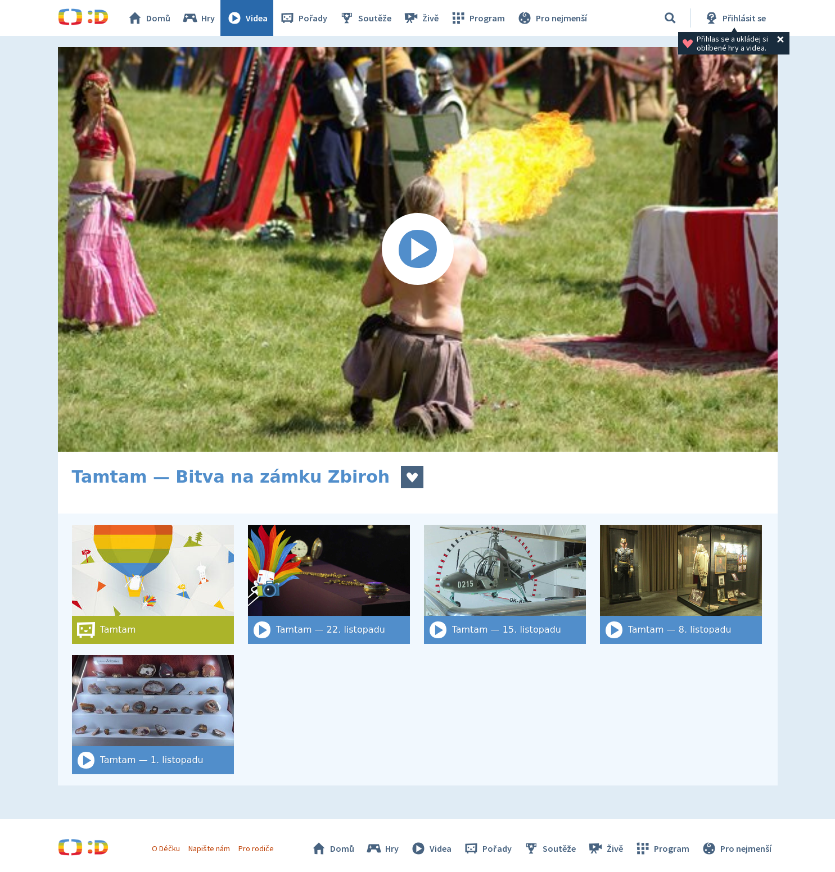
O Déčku (166, 848)
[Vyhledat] (670, 18)
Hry (198, 18)
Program (477, 18)
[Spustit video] (418, 249)
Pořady (303, 18)
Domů (148, 18)
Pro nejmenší (551, 18)
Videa (247, 18)
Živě (421, 18)
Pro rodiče (256, 848)
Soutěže (364, 18)
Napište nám (209, 848)
